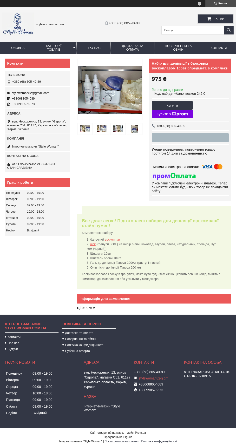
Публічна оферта (77, 351)
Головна (17, 48)
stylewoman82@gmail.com (30, 93)
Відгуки (12, 349)
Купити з (172, 114)
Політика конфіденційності (84, 345)
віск (93, 244)
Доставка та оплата (132, 47)
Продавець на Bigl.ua (118, 437)
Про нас (93, 48)
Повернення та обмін (178, 47)
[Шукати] (229, 30)
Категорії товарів (53, 47)
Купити (172, 105)
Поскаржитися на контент (122, 441)
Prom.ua (140, 432)
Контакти (219, 48)
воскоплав (112, 239)
